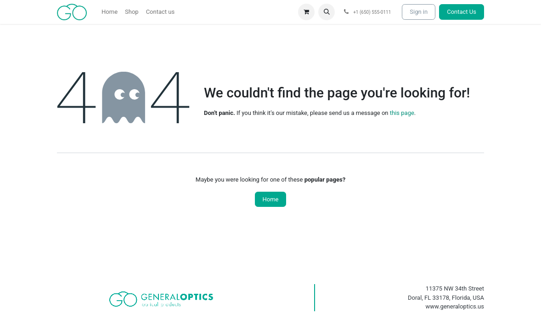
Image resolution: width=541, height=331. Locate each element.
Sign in (419, 11)
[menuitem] (109, 12)
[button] (326, 12)
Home (271, 199)
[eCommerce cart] (306, 12)
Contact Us (461, 11)
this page (402, 112)
